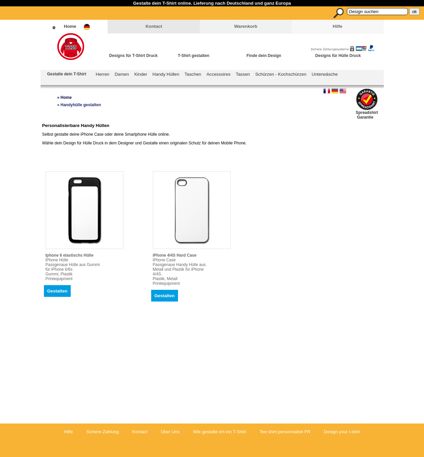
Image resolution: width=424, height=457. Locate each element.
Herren (103, 74)
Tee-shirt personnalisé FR (284, 431)
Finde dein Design (264, 55)
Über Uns (170, 431)
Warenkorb (245, 26)
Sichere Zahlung (102, 431)
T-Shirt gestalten (193, 55)
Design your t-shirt (342, 431)
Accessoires (218, 74)
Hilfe (338, 26)
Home (70, 26)
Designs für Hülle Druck (338, 55)
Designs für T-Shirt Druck (133, 55)
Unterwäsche (325, 74)
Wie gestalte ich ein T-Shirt (219, 431)
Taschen (193, 74)
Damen (122, 74)
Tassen (243, 74)
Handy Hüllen (166, 74)
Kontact (153, 26)
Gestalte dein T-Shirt (66, 74)
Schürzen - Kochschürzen (280, 74)
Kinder (140, 74)
